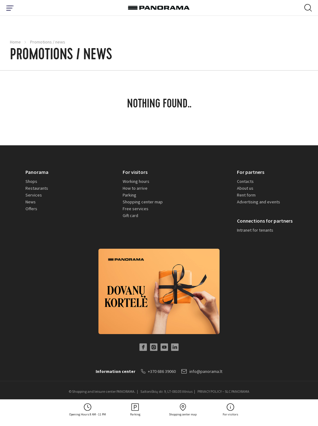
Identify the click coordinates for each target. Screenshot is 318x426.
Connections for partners (265, 221)
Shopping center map (143, 202)
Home (15, 42)
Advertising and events (258, 202)
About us (245, 188)
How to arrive (135, 188)
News (30, 202)
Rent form (246, 195)
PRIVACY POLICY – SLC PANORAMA (223, 391)
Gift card (130, 215)
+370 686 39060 (158, 371)
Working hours (136, 181)
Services (33, 195)
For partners (250, 172)
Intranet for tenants (255, 230)
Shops (31, 181)
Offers (31, 208)
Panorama (36, 172)
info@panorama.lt (201, 371)
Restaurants (36, 188)
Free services (135, 208)
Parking (129, 195)
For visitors (135, 172)
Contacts (245, 181)
